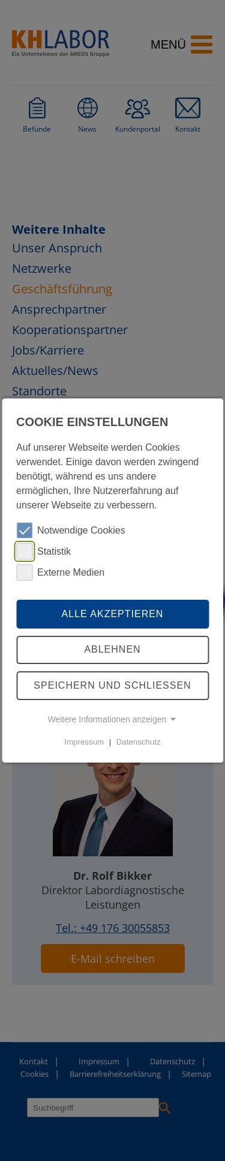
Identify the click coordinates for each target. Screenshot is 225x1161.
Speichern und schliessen (112, 685)
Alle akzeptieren (113, 614)
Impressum (84, 741)
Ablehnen (112, 650)
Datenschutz (138, 741)
